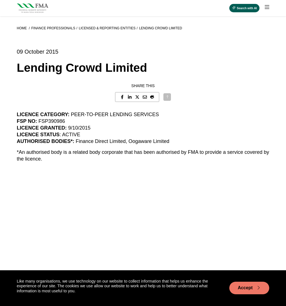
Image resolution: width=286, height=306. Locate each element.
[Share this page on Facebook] (122, 97)
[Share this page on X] (137, 97)
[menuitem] (264, 8)
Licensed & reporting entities (107, 28)
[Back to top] (167, 97)
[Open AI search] (244, 8)
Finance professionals (53, 28)
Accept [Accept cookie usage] (249, 288)
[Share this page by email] (145, 97)
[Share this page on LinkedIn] (130, 97)
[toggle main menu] (267, 7)
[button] (152, 97)
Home (22, 28)
